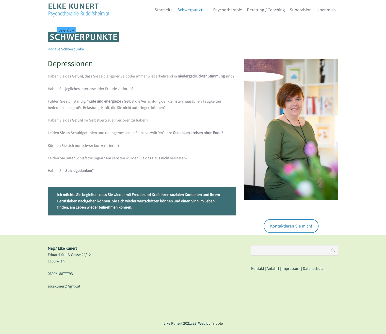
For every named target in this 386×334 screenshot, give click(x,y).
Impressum (291, 268)
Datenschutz (313, 268)
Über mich (326, 10)
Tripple (217, 323)
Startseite (164, 10)
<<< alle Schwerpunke (66, 48)
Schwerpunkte (191, 10)
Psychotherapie (227, 10)
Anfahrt (273, 268)
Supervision (301, 10)
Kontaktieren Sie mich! (291, 226)
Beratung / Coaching (266, 10)
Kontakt (257, 268)
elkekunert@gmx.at (64, 286)
